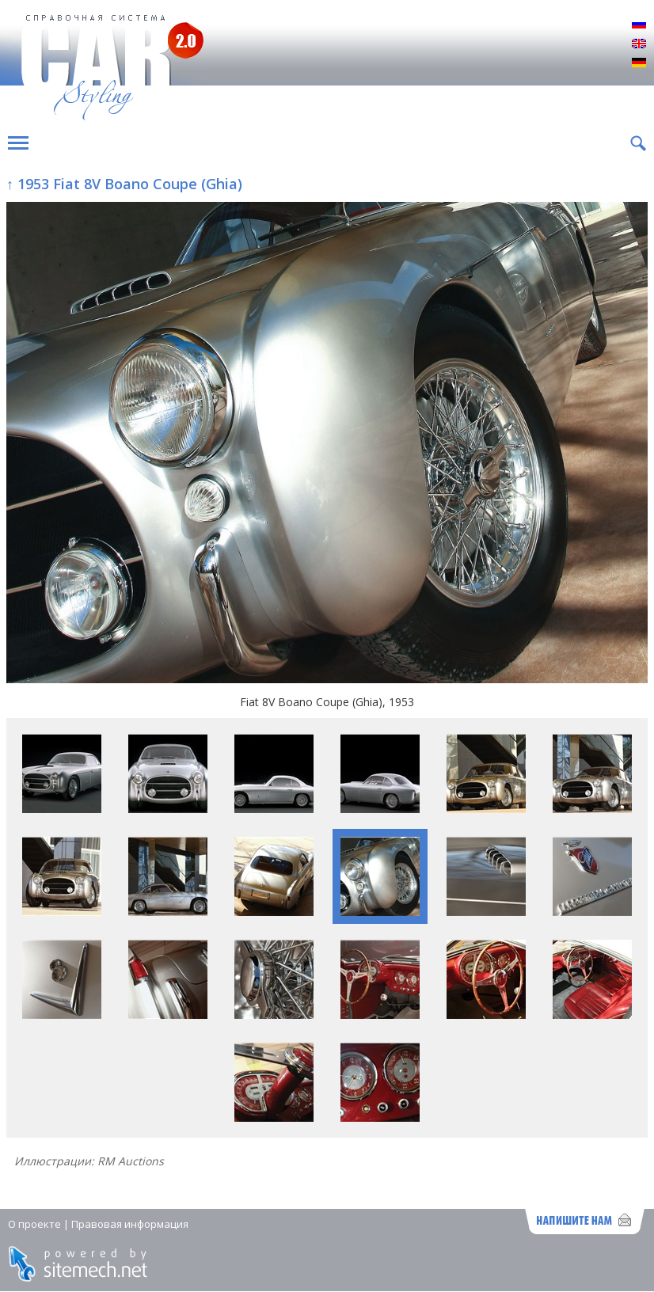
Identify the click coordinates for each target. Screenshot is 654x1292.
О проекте (34, 1224)
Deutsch (639, 63)
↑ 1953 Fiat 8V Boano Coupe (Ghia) (124, 183)
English (639, 44)
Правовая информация (129, 1224)
